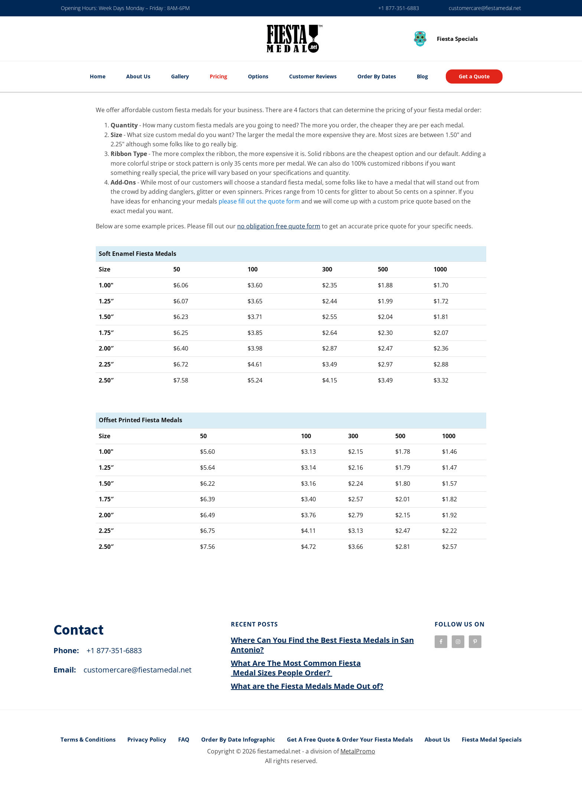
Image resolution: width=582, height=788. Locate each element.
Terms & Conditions (88, 739)
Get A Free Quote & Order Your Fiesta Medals (350, 739)
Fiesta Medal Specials (491, 739)
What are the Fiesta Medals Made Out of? (307, 686)
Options (258, 76)
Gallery (180, 76)
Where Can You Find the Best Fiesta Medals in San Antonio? (322, 645)
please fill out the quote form (259, 201)
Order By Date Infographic (238, 739)
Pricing (218, 76)
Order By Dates (376, 76)
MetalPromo (357, 751)
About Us (138, 76)
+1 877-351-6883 (398, 8)
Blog (422, 76)
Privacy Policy (146, 739)
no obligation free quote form (278, 226)
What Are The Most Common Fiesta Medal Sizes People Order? (296, 668)
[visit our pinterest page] (475, 641)
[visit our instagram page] (458, 641)
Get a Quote (474, 76)
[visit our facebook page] (441, 641)
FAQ (183, 739)
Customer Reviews (313, 76)
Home (97, 76)
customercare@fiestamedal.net (485, 8)
